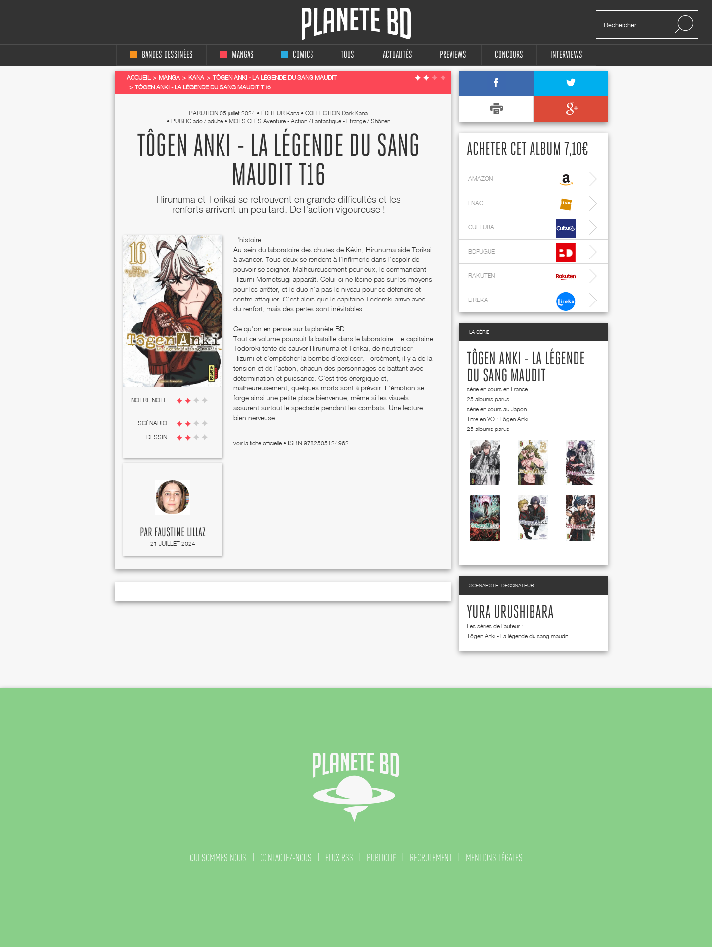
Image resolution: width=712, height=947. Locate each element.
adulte (215, 121)
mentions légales (494, 857)
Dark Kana (355, 113)
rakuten (522, 277)
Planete (356, 24)
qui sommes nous (218, 857)
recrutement (431, 857)
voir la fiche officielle (258, 443)
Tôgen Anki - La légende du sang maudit (517, 636)
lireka (522, 301)
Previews (453, 55)
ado (198, 121)
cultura (522, 228)
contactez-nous (286, 857)
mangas (237, 55)
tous (347, 55)
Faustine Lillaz (180, 532)
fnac (522, 204)
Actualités (397, 55)
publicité (381, 857)
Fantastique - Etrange (339, 121)
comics (297, 55)
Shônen (380, 121)
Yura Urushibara (510, 613)
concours (509, 55)
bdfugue (522, 252)
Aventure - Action (285, 121)
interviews (566, 55)
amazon (522, 180)
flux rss (339, 857)
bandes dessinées (161, 55)
